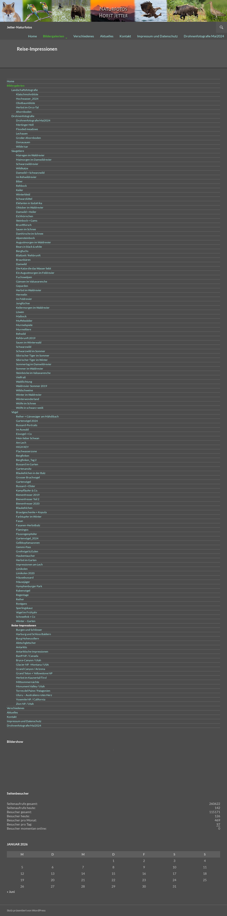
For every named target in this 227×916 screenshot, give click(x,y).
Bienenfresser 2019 (28, 494)
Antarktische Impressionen (32, 651)
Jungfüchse (23, 303)
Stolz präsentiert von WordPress (26, 910)
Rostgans (21, 603)
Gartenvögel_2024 (27, 538)
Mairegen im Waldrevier (30, 155)
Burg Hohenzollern (27, 638)
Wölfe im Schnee (26, 403)
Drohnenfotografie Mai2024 (204, 36)
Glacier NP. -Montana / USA (32, 664)
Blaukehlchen (24, 508)
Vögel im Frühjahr (26, 612)
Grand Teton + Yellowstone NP (34, 673)
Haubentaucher (25, 555)
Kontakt (125, 36)
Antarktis (21, 647)
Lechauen (22, 133)
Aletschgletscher (26, 642)
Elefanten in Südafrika (29, 203)
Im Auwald (22, 429)
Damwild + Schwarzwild (30, 172)
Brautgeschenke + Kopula (31, 512)
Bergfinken (22, 455)
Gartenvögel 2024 (27, 420)
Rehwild (21, 333)
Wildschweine (24, 390)
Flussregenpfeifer (26, 534)
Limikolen (22, 568)
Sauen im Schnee (26, 229)
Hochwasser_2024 (27, 98)
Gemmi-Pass (23, 547)
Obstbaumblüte (25, 103)
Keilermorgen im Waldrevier (33, 307)
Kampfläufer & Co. (27, 490)
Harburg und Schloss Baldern (33, 634)
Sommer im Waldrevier (29, 368)
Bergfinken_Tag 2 (26, 460)
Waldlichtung (24, 381)
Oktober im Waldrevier (29, 207)
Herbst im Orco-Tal (27, 107)
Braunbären (23, 259)
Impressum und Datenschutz (157, 36)
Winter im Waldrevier (29, 394)
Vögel (14, 412)
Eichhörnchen (24, 216)
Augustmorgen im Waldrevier (33, 242)
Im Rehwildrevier (26, 177)
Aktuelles (106, 36)
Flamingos (22, 529)
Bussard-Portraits (26, 425)
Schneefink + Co (25, 616)
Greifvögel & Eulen (27, 551)
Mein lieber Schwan (27, 438)
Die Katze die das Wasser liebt (33, 268)
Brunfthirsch (24, 225)
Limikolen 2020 (25, 573)
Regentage (22, 595)
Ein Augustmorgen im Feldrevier (35, 272)
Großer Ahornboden (28, 138)
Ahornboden (24, 111)
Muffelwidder (24, 320)
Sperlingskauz (24, 608)
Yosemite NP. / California (30, 699)
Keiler (19, 190)
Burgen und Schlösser (29, 629)
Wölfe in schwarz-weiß (29, 407)
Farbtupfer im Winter (29, 516)
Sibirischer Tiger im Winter (32, 360)
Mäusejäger (23, 582)
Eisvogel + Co (24, 434)
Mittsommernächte (27, 682)
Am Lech (21, 442)
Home (32, 36)
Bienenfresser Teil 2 (27, 499)
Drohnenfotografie (22, 116)
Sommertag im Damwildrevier (33, 364)
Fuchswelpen (24, 277)
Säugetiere (17, 151)
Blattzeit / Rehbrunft (28, 255)
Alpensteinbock (25, 238)
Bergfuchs (22, 251)
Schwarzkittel (24, 198)
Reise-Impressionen (23, 625)
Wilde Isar (22, 146)
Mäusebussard (25, 577)
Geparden (22, 286)
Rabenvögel (23, 590)
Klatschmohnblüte (27, 94)
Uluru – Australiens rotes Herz (34, 695)
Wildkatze (22, 168)
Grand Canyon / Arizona (30, 669)
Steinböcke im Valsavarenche (33, 373)
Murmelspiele (24, 325)
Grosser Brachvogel (28, 477)
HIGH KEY (22, 447)
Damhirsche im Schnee (29, 233)
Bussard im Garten (27, 464)
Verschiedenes (83, 36)
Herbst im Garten (26, 560)
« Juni (11, 892)
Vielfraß (21, 377)
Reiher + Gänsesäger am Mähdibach (37, 416)
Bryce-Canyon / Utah (28, 660)
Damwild (21, 264)
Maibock (21, 316)
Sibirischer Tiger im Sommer (32, 355)
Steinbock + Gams (26, 220)
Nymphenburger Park (29, 586)
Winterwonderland (27, 399)
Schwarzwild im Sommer (30, 351)
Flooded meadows (27, 129)
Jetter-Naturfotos (19, 27)
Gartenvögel (23, 481)
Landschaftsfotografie (24, 90)
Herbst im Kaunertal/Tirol (31, 677)
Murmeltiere (23, 329)
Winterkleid (23, 194)
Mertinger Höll (25, 124)
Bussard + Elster (25, 486)
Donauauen (23, 142)
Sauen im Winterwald (28, 342)
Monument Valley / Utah (30, 686)
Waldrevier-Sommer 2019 (31, 386)
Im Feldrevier (24, 299)
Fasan (19, 521)
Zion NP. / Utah (25, 703)
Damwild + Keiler (26, 212)
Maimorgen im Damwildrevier (34, 159)
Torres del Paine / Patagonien (33, 690)
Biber (19, 181)
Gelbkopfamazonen (28, 542)
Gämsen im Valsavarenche (31, 281)
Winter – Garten (25, 621)
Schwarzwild (23, 346)
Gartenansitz (24, 468)
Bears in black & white (29, 246)
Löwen (20, 312)
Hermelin (21, 294)
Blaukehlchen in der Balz (30, 473)
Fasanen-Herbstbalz (28, 525)
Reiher (20, 599)
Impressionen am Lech (29, 564)
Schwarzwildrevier (27, 164)
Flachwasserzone (26, 451)
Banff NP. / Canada (27, 656)
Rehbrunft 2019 (25, 338)
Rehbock (21, 185)
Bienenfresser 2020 (28, 503)
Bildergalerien (53, 36)
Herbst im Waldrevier (28, 290)
